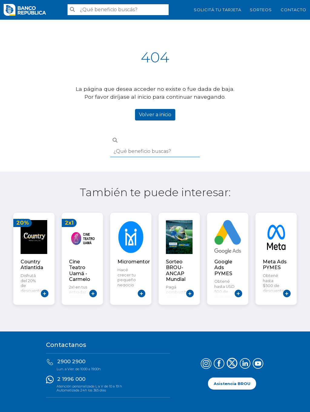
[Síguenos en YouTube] (258, 364)
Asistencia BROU (232, 383)
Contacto (293, 9)
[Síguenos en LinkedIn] (245, 364)
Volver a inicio (155, 114)
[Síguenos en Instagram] (206, 364)
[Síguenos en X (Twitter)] (232, 364)
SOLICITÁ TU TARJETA (217, 9)
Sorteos (261, 9)
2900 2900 (71, 361)
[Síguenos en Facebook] (219, 364)
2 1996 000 (71, 379)
